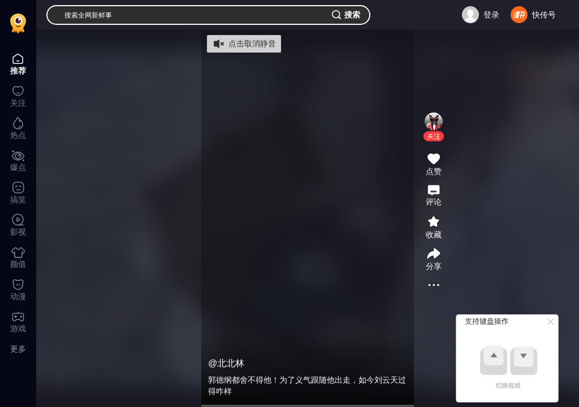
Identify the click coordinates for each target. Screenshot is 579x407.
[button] (433, 136)
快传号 (544, 14)
